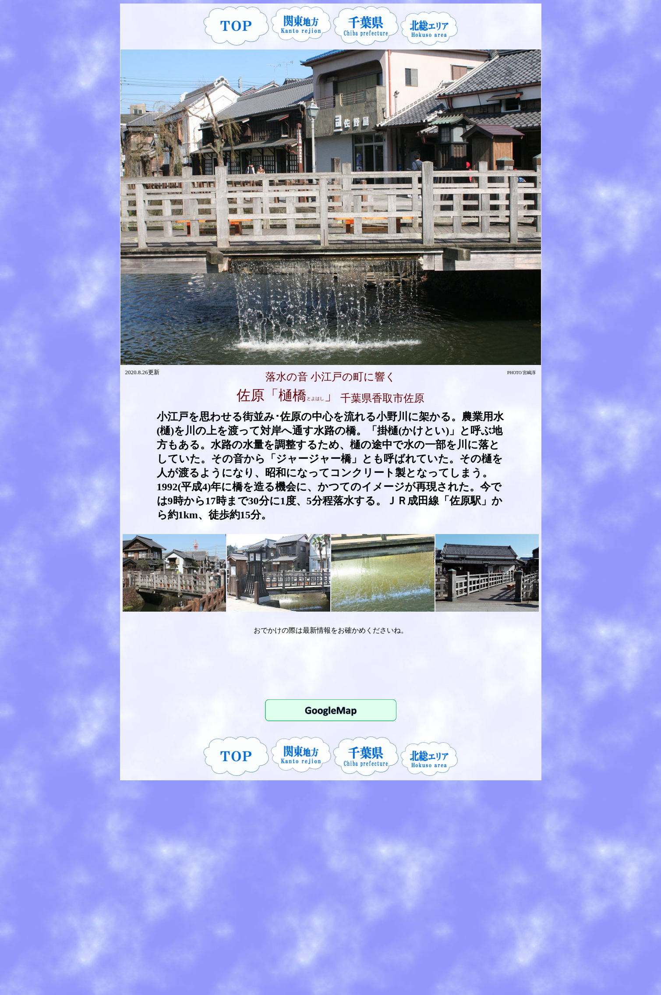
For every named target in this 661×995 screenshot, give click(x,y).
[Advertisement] (330, 666)
